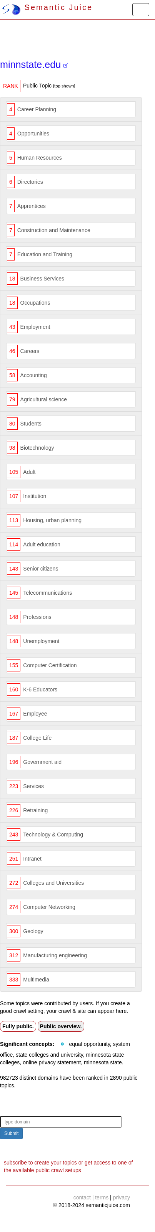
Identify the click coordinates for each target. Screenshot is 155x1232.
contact (82, 1197)
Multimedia (36, 979)
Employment (35, 327)
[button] (62, 1044)
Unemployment (41, 641)
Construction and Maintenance (53, 230)
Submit (11, 1133)
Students (31, 424)
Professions (37, 617)
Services (33, 786)
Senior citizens (40, 569)
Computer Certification (50, 665)
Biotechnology (37, 448)
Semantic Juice (47, 7)
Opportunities (33, 133)
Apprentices (31, 206)
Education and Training (44, 254)
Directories (30, 182)
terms (101, 1197)
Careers (30, 351)
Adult (29, 472)
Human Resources (39, 158)
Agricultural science (43, 399)
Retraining (35, 810)
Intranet (32, 859)
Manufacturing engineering (55, 955)
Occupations (35, 303)
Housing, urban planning (52, 520)
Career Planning (36, 109)
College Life (37, 738)
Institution (34, 496)
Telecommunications (47, 593)
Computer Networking (49, 907)
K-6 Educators (40, 689)
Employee (35, 714)
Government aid (42, 762)
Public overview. (61, 1026)
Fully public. (18, 1026)
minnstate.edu (34, 64)
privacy (121, 1197)
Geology (33, 931)
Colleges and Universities (53, 883)
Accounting (33, 375)
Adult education (41, 544)
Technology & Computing (53, 834)
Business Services (42, 278)
